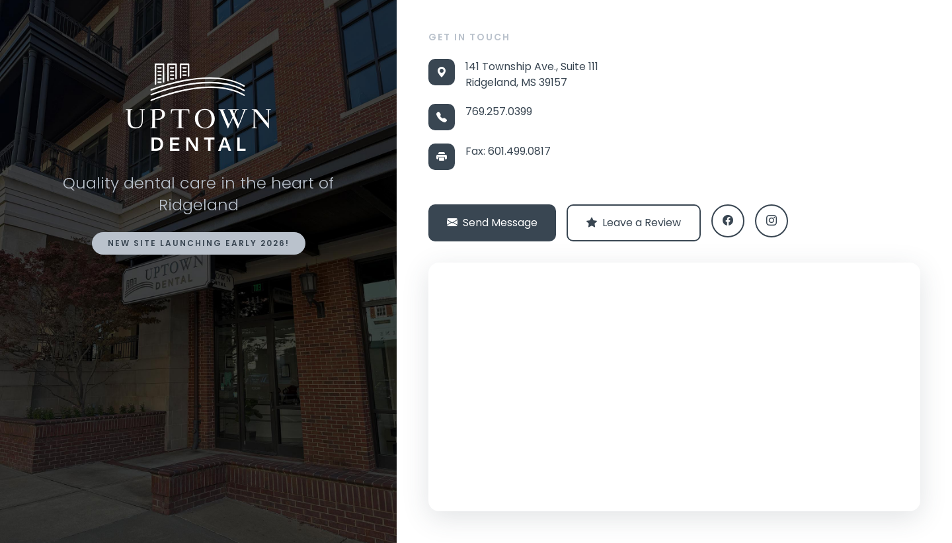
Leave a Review (633, 223)
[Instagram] (771, 220)
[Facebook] (727, 220)
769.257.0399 (498, 111)
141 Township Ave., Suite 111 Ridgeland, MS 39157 (531, 74)
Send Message (492, 223)
